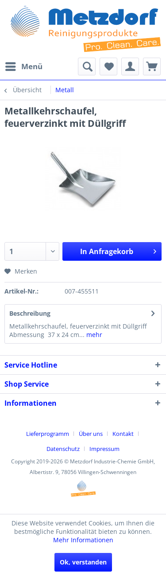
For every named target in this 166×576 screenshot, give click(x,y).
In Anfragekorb (118, 250)
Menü (23, 65)
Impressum (104, 449)
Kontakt (123, 434)
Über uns (91, 434)
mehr (93, 334)
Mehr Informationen (83, 540)
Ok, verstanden (83, 562)
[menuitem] (23, 66)
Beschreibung (29, 313)
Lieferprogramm (47, 434)
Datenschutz (63, 449)
